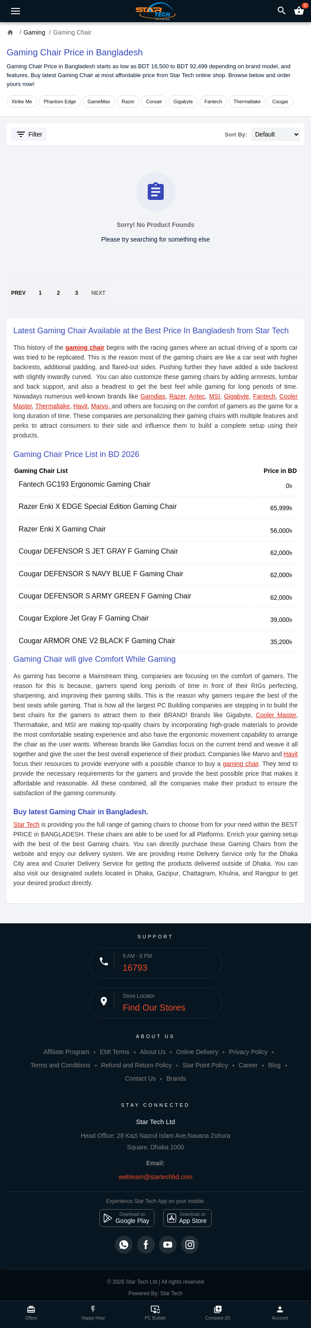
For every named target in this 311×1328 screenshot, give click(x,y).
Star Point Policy (205, 1065)
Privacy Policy (248, 1051)
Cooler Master (276, 715)
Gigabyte (183, 101)
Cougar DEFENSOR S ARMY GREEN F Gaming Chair (105, 596)
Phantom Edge (59, 101)
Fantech (213, 101)
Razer (128, 101)
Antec (197, 396)
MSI (214, 396)
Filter (29, 134)
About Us (153, 1051)
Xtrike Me (22, 101)
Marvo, (101, 406)
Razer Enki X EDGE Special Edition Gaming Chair (98, 506)
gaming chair (84, 347)
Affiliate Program (66, 1051)
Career (248, 1065)
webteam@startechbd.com (155, 1176)
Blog (274, 1065)
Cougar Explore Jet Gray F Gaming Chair (84, 618)
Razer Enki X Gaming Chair (62, 529)
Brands (176, 1078)
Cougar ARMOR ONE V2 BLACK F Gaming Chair (97, 640)
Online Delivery (197, 1051)
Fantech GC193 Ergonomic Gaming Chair (84, 484)
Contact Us (140, 1078)
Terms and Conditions (60, 1065)
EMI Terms (115, 1051)
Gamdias (152, 396)
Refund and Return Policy (136, 1065)
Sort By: (236, 134)
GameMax (98, 101)
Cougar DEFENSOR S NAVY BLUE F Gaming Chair (101, 574)
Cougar (280, 101)
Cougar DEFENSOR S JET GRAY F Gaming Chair (98, 551)
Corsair (153, 101)
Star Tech (26, 824)
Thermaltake (247, 101)
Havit (80, 406)
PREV (18, 293)
